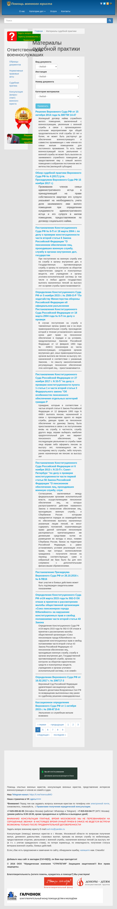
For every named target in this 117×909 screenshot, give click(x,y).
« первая (41, 724)
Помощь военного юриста (31, 3)
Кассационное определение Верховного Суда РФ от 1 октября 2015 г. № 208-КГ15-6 (56, 706)
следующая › (43, 735)
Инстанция (41, 72)
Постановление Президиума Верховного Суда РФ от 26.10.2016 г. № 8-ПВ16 (57, 575)
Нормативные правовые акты (16, 73)
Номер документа (45, 81)
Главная (39, 31)
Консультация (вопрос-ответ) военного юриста (16, 98)
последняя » (60, 735)
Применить (42, 106)
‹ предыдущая (57, 724)
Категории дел (37, 11)
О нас (22, 11)
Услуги (53, 11)
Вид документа (43, 62)
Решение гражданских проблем (29, 139)
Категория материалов (47, 91)
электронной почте (100, 803)
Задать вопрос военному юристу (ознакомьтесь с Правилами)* (29, 36)
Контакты (65, 11)
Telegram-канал (20, 794)
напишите (85, 850)
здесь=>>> (35, 799)
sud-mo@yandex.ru (55, 829)
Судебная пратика (14, 84)
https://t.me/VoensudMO (40, 794)
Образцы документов (15, 63)
